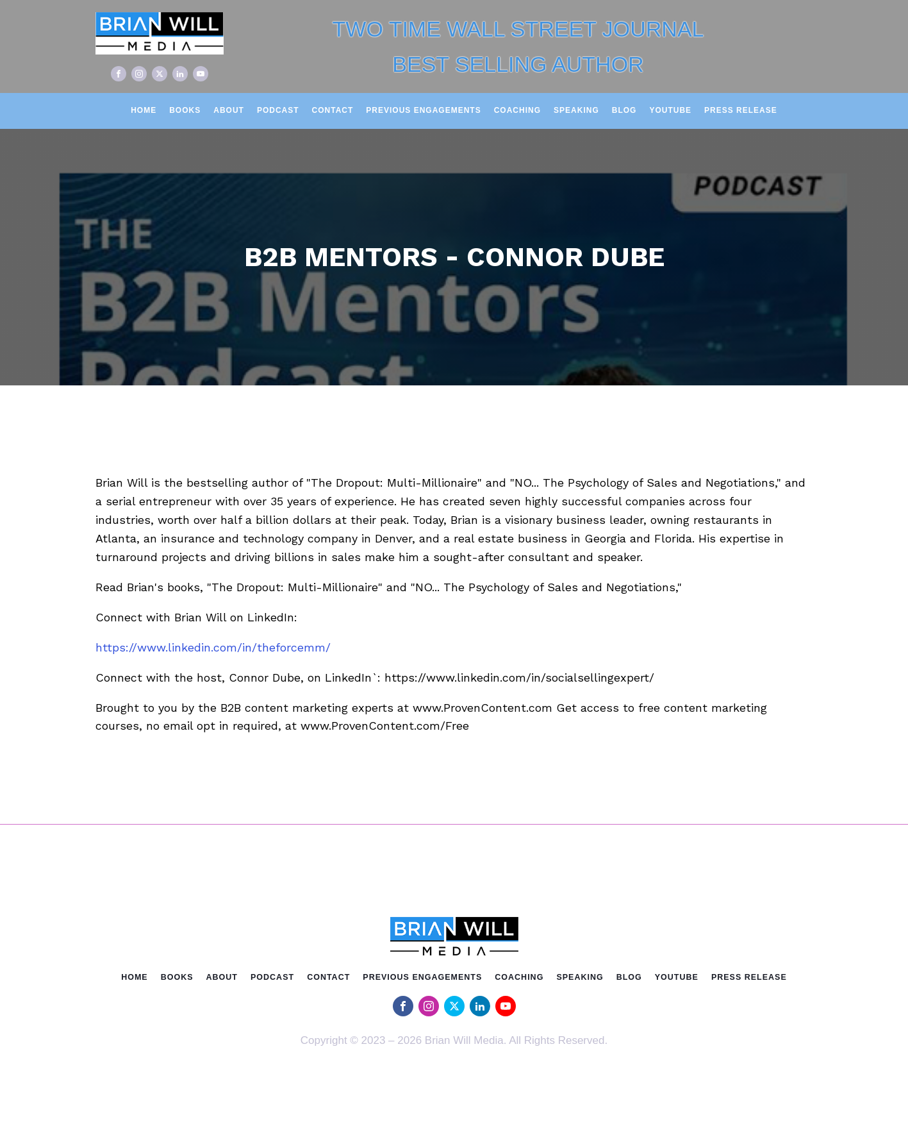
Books (185, 110)
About (228, 110)
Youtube (670, 110)
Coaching (517, 110)
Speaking (576, 110)
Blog (624, 110)
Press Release (740, 110)
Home (143, 110)
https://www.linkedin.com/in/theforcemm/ (213, 647)
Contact (333, 110)
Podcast (278, 110)
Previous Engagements (423, 110)
